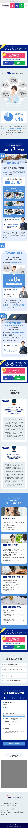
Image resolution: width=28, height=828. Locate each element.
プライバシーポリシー (14, 824)
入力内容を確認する (16, 743)
